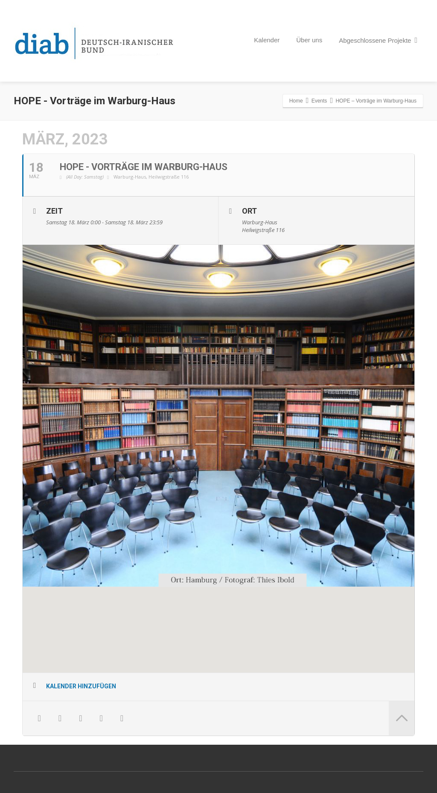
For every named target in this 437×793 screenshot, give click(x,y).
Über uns (309, 40)
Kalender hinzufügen (81, 686)
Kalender (267, 40)
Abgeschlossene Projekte (378, 40)
